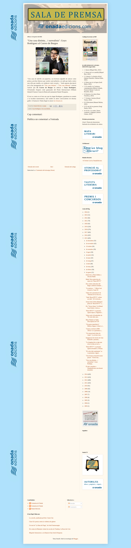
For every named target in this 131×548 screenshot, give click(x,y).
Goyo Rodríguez (36, 108)
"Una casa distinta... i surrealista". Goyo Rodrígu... (92, 362)
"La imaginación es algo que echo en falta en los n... (94, 343)
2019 (86, 226)
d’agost (88, 252)
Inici (51, 167)
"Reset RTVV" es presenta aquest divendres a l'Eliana (94, 347)
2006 (86, 397)
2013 (86, 377)
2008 (86, 391)
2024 (86, 212)
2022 (86, 218)
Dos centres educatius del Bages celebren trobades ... (94, 284)
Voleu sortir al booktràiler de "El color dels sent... (94, 316)
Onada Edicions (35, 509)
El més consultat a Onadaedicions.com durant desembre (94, 368)
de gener (88, 272)
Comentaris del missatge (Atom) (45, 170)
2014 (86, 374)
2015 (86, 238)
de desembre (90, 240)
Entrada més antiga (70, 167)
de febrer (89, 269)
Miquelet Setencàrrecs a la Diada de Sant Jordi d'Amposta (45, 533)
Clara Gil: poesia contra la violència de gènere (42, 521)
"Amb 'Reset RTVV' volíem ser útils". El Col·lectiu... (94, 298)
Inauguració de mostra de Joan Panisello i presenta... (94, 338)
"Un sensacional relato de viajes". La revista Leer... (94, 334)
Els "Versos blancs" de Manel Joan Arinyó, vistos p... (94, 307)
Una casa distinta (50, 85)
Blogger (75, 539)
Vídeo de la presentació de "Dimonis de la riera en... (94, 293)
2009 (86, 389)
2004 (86, 403)
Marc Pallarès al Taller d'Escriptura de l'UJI (92, 320)
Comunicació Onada (37, 503)
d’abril (88, 264)
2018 (86, 229)
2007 (86, 394)
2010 (86, 386)
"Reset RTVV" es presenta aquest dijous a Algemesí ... (94, 311)
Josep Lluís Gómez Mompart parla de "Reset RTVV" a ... (94, 302)
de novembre (90, 243)
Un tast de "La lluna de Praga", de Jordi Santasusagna (44, 525)
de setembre (89, 249)
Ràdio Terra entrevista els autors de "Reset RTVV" (93, 280)
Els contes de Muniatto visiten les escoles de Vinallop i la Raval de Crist (49, 529)
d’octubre (89, 246)
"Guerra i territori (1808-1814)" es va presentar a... (94, 329)
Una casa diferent (64, 85)
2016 (86, 235)
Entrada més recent (33, 167)
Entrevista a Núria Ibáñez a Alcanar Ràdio (93, 275)
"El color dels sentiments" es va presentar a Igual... (94, 352)
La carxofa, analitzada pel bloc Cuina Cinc (41, 518)
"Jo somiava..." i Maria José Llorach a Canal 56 (94, 289)
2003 (86, 406)
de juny (88, 258)
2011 (86, 383)
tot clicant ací (58, 101)
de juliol (88, 255)
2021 (86, 221)
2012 (86, 380)
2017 (86, 232)
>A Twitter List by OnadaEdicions (92, 160)
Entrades (71, 503)
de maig (88, 261)
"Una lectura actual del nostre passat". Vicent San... (94, 356)
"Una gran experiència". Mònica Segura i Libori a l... (95, 325)
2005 (86, 400)
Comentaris (72, 507)
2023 (86, 215)
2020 (86, 223)
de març (88, 266)
